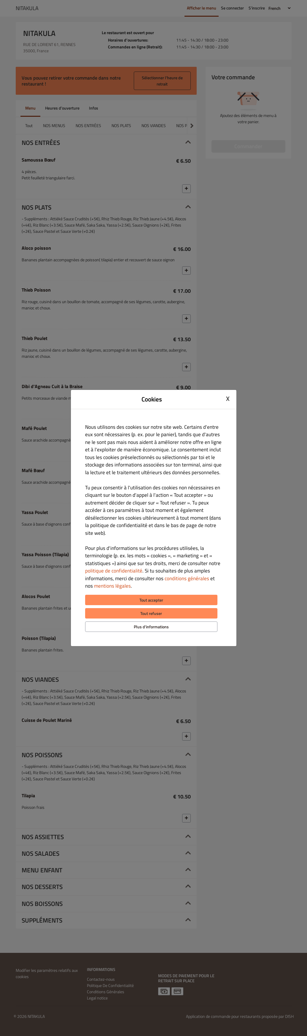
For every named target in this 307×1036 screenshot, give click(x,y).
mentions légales (112, 586)
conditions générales (187, 578)
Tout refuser (151, 613)
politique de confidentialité (113, 571)
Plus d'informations (151, 627)
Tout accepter (151, 600)
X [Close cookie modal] (228, 398)
